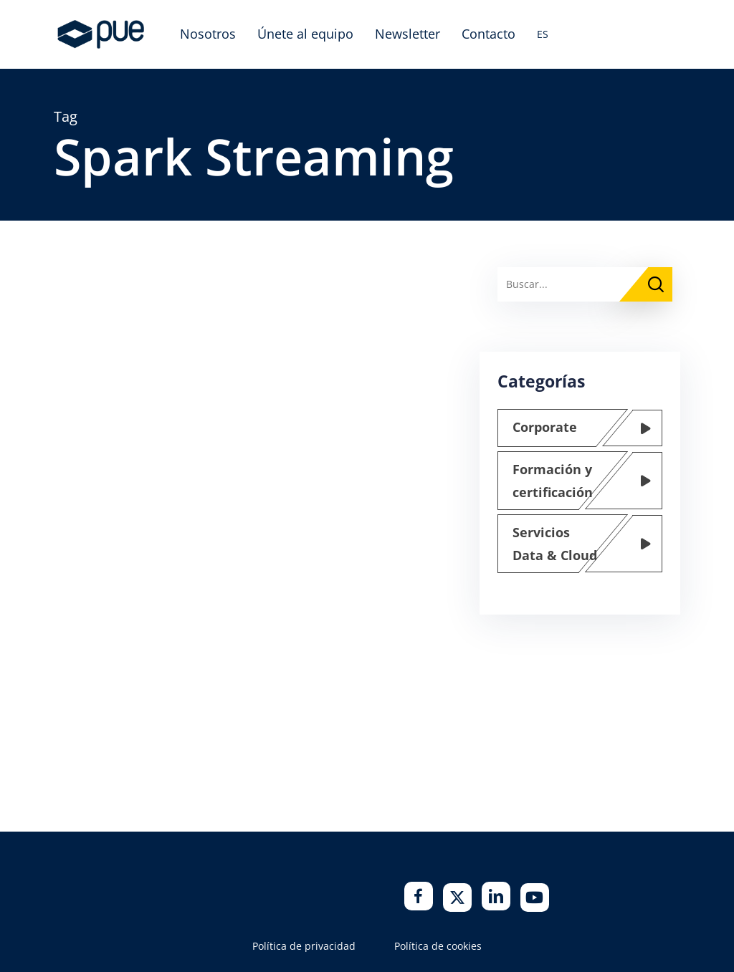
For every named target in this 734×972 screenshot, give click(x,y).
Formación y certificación (553, 481)
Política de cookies (438, 946)
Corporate (545, 427)
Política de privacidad (304, 946)
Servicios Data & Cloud (555, 544)
